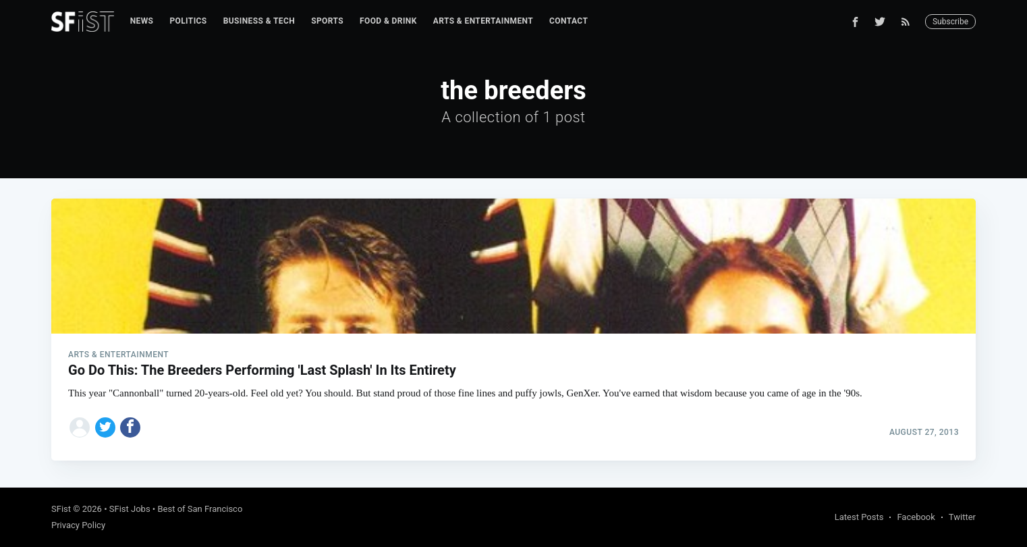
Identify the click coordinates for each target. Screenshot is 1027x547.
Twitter (962, 517)
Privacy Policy (78, 525)
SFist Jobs (129, 509)
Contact (568, 21)
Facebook (916, 517)
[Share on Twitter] (105, 427)
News (142, 21)
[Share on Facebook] (130, 427)
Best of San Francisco (199, 509)
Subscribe (950, 21)
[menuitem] (142, 21)
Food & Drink (388, 21)
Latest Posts (859, 517)
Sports (327, 21)
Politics (187, 21)
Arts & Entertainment (483, 21)
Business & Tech (259, 21)
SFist (61, 509)
